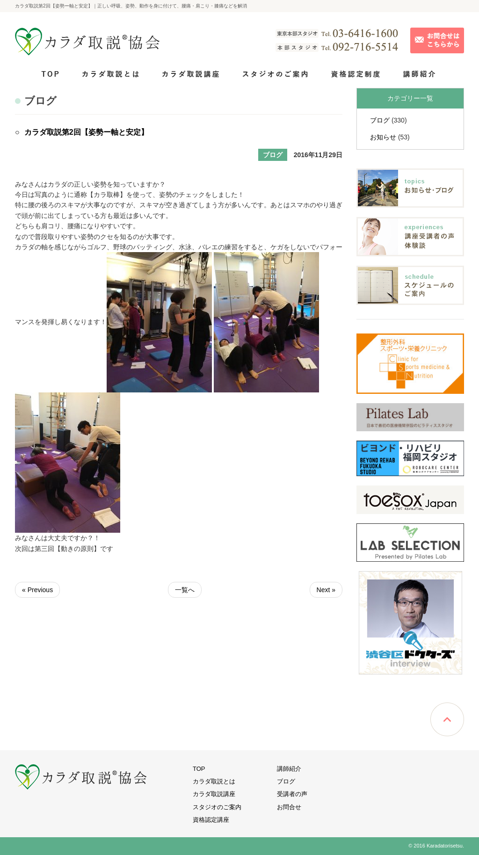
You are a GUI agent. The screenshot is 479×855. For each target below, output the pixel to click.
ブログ (380, 120)
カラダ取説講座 (214, 793)
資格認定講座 (211, 819)
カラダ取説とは (214, 781)
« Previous (37, 590)
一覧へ (185, 590)
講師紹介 (289, 768)
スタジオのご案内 (217, 807)
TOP (199, 768)
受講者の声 (292, 793)
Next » (326, 590)
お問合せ (289, 807)
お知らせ (383, 137)
